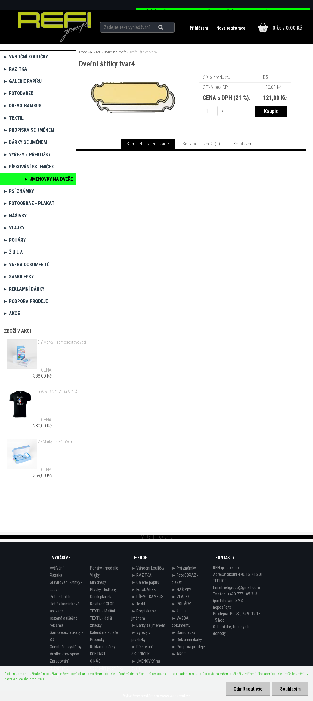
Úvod (83, 52)
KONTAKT (97, 654)
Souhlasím (290, 689)
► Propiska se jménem (28, 130)
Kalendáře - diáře (104, 632)
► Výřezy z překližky (27, 154)
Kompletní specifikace (148, 144)
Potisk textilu (60, 596)
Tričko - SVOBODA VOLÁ (57, 392)
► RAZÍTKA (15, 69)
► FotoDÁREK (18, 93)
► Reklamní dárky (23, 289)
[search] (168, 27)
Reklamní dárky (102, 646)
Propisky (97, 639)
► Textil (13, 118)
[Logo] (55, 27)
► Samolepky (18, 277)
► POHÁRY (14, 240)
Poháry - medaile (104, 568)
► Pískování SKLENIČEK (28, 167)
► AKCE (11, 313)
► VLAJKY (13, 228)
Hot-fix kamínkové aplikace (65, 607)
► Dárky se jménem (25, 142)
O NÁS (95, 661)
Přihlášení (199, 28)
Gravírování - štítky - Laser (66, 586)
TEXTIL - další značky (101, 622)
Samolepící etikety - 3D (66, 636)
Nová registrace (231, 28)
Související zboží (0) (201, 144)
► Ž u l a (13, 252)
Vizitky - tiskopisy (64, 654)
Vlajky (95, 575)
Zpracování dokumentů (59, 665)
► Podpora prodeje (25, 301)
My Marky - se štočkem (55, 441)
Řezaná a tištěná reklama (63, 622)
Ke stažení (243, 144)
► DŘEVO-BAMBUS (22, 105)
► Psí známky (18, 191)
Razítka (56, 575)
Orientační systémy (66, 646)
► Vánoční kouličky (25, 57)
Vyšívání (56, 568)
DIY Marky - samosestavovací (61, 342)
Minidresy (98, 582)
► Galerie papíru (22, 81)
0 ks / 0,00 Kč (287, 27)
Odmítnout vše (248, 689)
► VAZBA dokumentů (26, 264)
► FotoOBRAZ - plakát (28, 203)
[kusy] (210, 111)
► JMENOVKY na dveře (48, 179)
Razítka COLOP (102, 603)
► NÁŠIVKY (15, 215)
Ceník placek (100, 596)
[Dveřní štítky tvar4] (133, 82)
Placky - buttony (103, 589)
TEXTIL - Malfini (102, 611)
